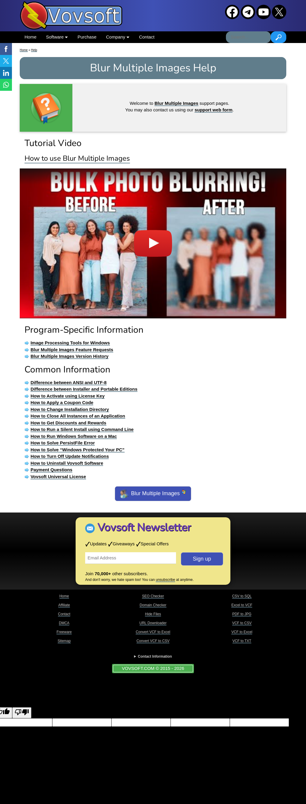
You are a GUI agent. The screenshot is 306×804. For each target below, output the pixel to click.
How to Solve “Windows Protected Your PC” (77, 449)
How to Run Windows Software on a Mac (73, 436)
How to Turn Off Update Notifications (69, 456)
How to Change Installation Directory (69, 409)
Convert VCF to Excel (153, 632)
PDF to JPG (241, 614)
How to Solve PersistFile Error (62, 442)
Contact (146, 36)
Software (57, 36)
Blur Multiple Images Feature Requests (71, 349)
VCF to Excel (241, 632)
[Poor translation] (21, 712)
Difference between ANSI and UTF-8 (68, 382)
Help (34, 50)
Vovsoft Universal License (58, 476)
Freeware (64, 632)
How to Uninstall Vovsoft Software (66, 463)
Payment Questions (51, 469)
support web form (213, 109)
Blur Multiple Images (153, 493)
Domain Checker (153, 605)
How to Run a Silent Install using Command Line (82, 429)
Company (117, 36)
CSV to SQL (242, 596)
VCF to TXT (241, 641)
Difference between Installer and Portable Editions (83, 389)
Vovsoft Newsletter (144, 527)
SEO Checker (153, 596)
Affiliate (64, 605)
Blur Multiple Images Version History (69, 356)
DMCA (64, 623)
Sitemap (64, 641)
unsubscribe (165, 580)
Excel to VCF (241, 605)
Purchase (86, 36)
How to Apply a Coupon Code (61, 402)
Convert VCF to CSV (153, 641)
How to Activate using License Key (67, 395)
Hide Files (153, 614)
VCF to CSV (242, 623)
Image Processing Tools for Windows (70, 342)
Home (30, 36)
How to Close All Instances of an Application (77, 415)
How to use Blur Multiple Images (77, 158)
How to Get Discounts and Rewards (68, 422)
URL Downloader (153, 623)
